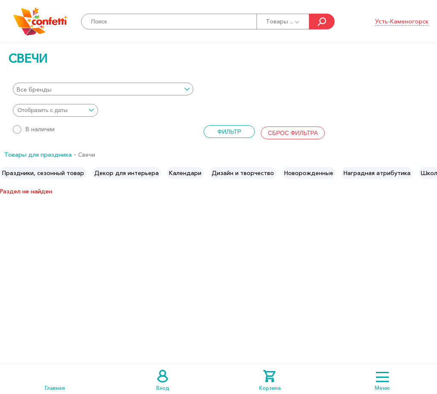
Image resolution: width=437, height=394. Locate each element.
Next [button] (430, 173)
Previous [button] (7, 173)
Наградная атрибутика (377, 173)
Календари (185, 173)
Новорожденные (308, 173)
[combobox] (103, 89)
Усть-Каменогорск (401, 21)
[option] (43, 173)
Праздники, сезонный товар (43, 173)
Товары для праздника (38, 154)
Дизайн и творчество (243, 173)
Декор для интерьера (126, 173)
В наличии (34, 129)
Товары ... (283, 21)
